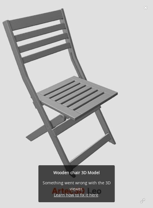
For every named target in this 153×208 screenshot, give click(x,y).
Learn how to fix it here (76, 195)
